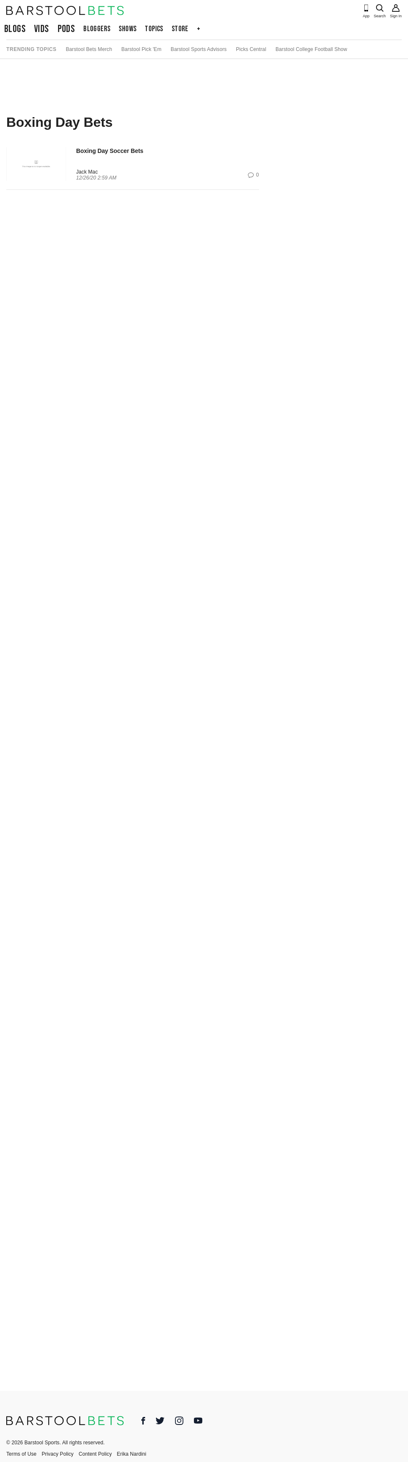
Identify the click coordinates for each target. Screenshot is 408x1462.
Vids (41, 29)
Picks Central (251, 49)
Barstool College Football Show (311, 49)
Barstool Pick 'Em (141, 49)
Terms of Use (21, 1454)
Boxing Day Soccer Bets (109, 150)
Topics (154, 28)
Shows (127, 28)
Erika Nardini (131, 1454)
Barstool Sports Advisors (199, 49)
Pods (66, 29)
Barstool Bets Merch (89, 49)
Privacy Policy (58, 1454)
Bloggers (96, 28)
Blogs (15, 29)
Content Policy (95, 1454)
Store (180, 28)
